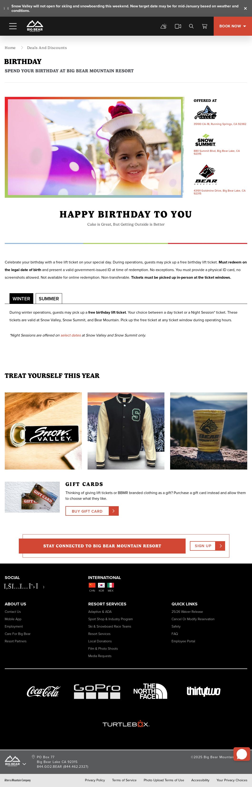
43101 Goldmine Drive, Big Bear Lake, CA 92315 (220, 192)
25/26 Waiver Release (187, 611)
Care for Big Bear (17, 633)
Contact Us (13, 611)
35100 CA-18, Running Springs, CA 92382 (220, 124)
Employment (14, 626)
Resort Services (99, 633)
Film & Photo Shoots (103, 648)
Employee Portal (183, 641)
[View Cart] (204, 26)
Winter (21, 298)
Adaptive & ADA (100, 611)
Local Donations (100, 641)
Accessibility (200, 780)
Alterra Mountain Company (18, 780)
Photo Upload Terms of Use (164, 780)
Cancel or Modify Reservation (193, 619)
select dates (70, 335)
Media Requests (99, 655)
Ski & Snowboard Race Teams (109, 626)
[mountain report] (163, 26)
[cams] (178, 26)
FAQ (175, 633)
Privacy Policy (95, 780)
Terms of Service (124, 780)
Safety (176, 626)
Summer (49, 298)
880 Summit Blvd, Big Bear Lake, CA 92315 (217, 152)
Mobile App (13, 619)
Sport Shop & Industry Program (110, 619)
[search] (191, 26)
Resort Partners (15, 641)
